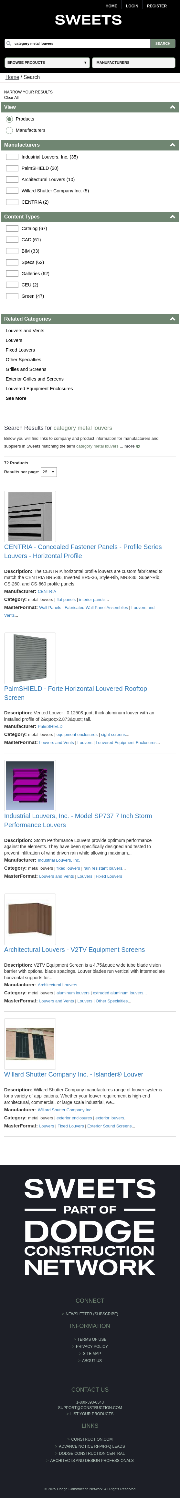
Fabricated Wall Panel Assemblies (96, 607)
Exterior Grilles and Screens (35, 379)
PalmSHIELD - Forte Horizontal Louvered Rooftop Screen (75, 693)
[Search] (90, 43)
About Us (92, 1360)
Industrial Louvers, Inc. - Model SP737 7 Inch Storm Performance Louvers (78, 820)
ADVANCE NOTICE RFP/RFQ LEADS (92, 1446)
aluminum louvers (73, 993)
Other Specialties (23, 359)
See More (16, 398)
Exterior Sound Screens (109, 1126)
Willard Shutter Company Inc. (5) (55, 190)
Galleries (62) (35, 273)
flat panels (66, 599)
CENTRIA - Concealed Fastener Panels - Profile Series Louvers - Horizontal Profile (83, 551)
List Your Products (92, 1414)
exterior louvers (109, 1118)
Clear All (11, 97)
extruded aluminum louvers (118, 993)
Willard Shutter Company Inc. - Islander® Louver (73, 1074)
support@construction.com (90, 1408)
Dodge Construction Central (92, 1453)
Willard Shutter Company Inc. (65, 1109)
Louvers (14, 340)
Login (132, 6)
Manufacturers (31, 130)
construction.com (92, 1439)
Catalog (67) (34, 228)
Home (111, 6)
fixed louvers (68, 868)
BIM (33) (30, 251)
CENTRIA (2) (35, 202)
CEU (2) (30, 284)
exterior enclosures (74, 1118)
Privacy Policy (92, 1346)
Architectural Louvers (57, 984)
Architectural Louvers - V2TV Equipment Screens (74, 949)
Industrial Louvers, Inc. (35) (50, 156)
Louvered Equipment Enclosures (39, 388)
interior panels (92, 599)
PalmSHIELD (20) (40, 168)
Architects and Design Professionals (92, 1460)
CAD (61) (31, 239)
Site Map (92, 1353)
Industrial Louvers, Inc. (59, 860)
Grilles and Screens (26, 369)
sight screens (113, 734)
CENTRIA (47, 591)
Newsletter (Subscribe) (92, 1314)
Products (25, 118)
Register (157, 6)
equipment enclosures (77, 734)
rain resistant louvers (102, 868)
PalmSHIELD (50, 726)
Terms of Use (92, 1339)
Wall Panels (50, 607)
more (129, 446)
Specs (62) (33, 262)
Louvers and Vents (25, 330)
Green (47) (33, 296)
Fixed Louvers (20, 350)
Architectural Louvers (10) (48, 179)
